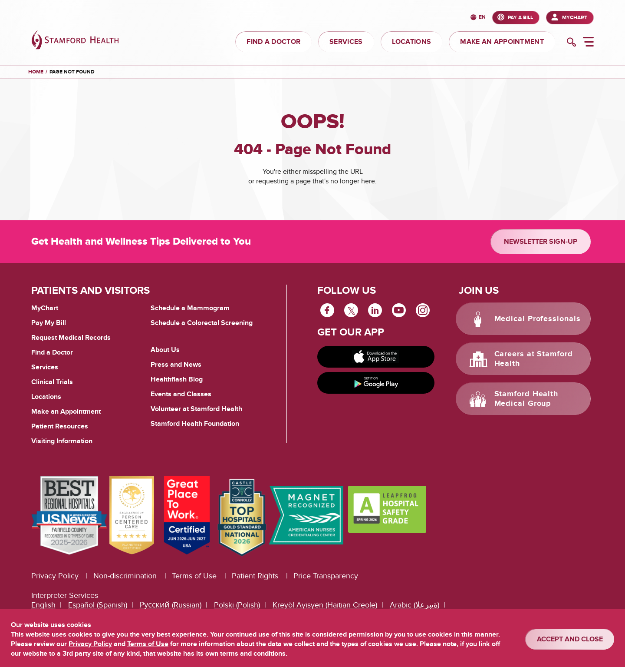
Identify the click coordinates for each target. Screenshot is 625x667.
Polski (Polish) (237, 605)
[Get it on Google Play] (375, 383)
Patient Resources (59, 426)
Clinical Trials (52, 382)
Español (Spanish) (97, 605)
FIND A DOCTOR (273, 41)
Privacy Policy (55, 576)
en (482, 17)
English (43, 605)
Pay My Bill (48, 323)
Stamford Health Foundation (195, 423)
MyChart (574, 17)
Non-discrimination (125, 576)
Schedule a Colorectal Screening (202, 323)
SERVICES (345, 41)
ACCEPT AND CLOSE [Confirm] (570, 639)
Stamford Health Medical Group (526, 398)
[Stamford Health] (75, 41)
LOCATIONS (411, 41)
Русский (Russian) (170, 605)
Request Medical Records (71, 338)
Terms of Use (194, 576)
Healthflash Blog (177, 379)
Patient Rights (255, 576)
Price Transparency (325, 576)
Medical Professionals (537, 319)
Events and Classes (181, 394)
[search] (571, 43)
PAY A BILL (520, 17)
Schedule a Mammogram (190, 308)
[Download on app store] (375, 357)
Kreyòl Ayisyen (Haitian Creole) (325, 605)
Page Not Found (72, 72)
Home (35, 72)
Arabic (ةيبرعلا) (414, 605)
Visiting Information (61, 441)
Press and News (176, 364)
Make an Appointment (66, 411)
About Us (165, 349)
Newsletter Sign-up (540, 241)
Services (44, 367)
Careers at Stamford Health (533, 358)
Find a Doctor (52, 352)
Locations (46, 396)
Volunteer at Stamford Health (196, 409)
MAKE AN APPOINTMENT (502, 41)
